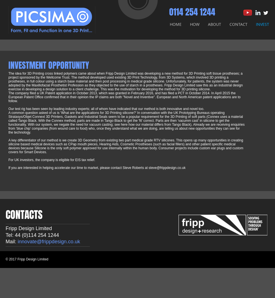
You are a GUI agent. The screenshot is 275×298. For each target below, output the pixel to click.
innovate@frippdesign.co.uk (49, 241)
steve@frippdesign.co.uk (167, 168)
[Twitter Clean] (266, 13)
